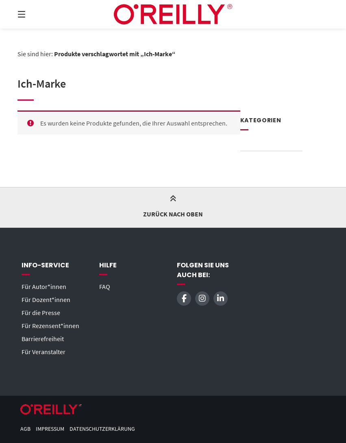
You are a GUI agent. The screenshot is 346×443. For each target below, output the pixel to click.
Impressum (50, 428)
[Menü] (35, 14)
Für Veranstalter (43, 352)
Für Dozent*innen (46, 299)
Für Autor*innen (44, 286)
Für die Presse (41, 313)
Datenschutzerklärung (102, 428)
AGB (25, 428)
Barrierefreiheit (43, 339)
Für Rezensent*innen (50, 326)
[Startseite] (173, 14)
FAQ (104, 286)
